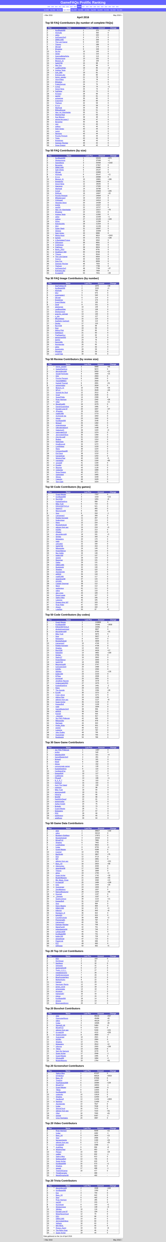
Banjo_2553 (59, 249)
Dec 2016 (119, 10)
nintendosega (61, 425)
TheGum (58, 103)
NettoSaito (60, 442)
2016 (79, 6)
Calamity (59, 479)
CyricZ (57, 87)
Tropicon (59, 1080)
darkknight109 (61, 968)
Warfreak (58, 108)
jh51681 (59, 581)
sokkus (58, 126)
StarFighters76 (60, 286)
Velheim (59, 1223)
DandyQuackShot (62, 407)
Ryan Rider (60, 605)
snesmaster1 (60, 295)
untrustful (59, 544)
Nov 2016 (113, 10)
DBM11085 (59, 40)
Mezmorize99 (61, 511)
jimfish (57, 752)
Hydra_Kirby (60, 725)
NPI (57, 859)
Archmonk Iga (61, 416)
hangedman (60, 456)
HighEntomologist (62, 975)
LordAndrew (60, 845)
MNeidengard (60, 198)
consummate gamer (62, 766)
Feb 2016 (52, 10)
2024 (109, 6)
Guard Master (60, 302)
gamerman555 (60, 337)
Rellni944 (59, 653)
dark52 (57, 96)
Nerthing (59, 1101)
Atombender (59, 344)
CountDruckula (61, 918)
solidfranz (58, 818)
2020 (94, 6)
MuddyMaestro (61, 878)
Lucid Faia (59, 354)
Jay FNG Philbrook (62, 718)
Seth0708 (59, 63)
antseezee (59, 98)
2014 (71, 6)
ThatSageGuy (60, 335)
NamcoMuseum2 (62, 892)
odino (57, 35)
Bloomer (59, 468)
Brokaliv (58, 806)
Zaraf (57, 305)
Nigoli (57, 762)
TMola (58, 1049)
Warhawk (58, 723)
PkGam (58, 1152)
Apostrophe (59, 349)
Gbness (58, 231)
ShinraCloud (60, 1108)
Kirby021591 (60, 224)
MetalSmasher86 (62, 1175)
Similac (58, 537)
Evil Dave (59, 453)
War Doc (58, 65)
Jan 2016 (46, 10)
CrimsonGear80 (62, 451)
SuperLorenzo (61, 899)
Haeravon (59, 186)
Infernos (59, 910)
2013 (67, 6)
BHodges (58, 82)
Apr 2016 (66, 10)
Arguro (58, 607)
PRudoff (58, 778)
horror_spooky (60, 77)
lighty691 (59, 915)
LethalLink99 (60, 932)
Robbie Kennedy (62, 518)
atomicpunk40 (60, 792)
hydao (58, 847)
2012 (64, 6)
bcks (57, 885)
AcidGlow (59, 1147)
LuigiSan (59, 609)
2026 (117, 6)
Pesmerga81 (60, 920)
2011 (60, 6)
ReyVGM (58, 326)
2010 (56, 6)
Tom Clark (59, 482)
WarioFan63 (60, 927)
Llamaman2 (60, 516)
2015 (75, 6)
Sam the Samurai (62, 1051)
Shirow (58, 477)
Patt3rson (58, 247)
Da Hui (57, 51)
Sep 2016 (100, 10)
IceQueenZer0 (60, 37)
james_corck (60, 987)
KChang (58, 94)
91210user (60, 961)
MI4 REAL (60, 1226)
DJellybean (59, 245)
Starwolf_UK (60, 1025)
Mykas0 (59, 423)
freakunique (60, 520)
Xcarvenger (59, 735)
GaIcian (58, 982)
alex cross (59, 593)
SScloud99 (60, 1058)
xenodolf (59, 463)
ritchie (57, 54)
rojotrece (58, 787)
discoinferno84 (61, 371)
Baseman (59, 560)
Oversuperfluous (62, 1018)
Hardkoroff (60, 1099)
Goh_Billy (58, 72)
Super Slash (59, 228)
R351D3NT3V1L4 (62, 506)
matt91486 (60, 413)
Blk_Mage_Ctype (62, 880)
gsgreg (58, 558)
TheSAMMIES (61, 381)
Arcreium (59, 991)
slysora (58, 1001)
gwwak (58, 1116)
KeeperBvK (59, 704)
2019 (91, 6)
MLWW (57, 797)
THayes (58, 44)
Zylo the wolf (60, 437)
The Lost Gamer (61, 42)
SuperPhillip (60, 397)
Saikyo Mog (60, 598)
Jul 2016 (87, 10)
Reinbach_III (60, 913)
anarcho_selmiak (61, 314)
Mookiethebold (61, 525)
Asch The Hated (61, 785)
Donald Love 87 (62, 409)
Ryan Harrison (61, 399)
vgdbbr (58, 1154)
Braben (58, 439)
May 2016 (74, 10)
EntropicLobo (60, 75)
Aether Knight (60, 804)
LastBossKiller (60, 68)
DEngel (58, 47)
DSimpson (59, 242)
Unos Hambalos (62, 1118)
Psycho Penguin (61, 136)
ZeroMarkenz (61, 889)
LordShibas (60, 446)
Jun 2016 (80, 10)
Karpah (58, 714)
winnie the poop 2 (61, 119)
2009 (52, 6)
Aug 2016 (93, 10)
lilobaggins (60, 539)
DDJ (57, 226)
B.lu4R (58, 692)
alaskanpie (59, 307)
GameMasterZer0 (62, 709)
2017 (83, 6)
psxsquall (59, 678)
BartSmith (59, 854)
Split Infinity (59, 170)
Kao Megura (59, 117)
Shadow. (59, 569)
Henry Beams (61, 906)
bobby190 (59, 555)
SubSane (58, 91)
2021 (98, 6)
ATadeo (58, 532)
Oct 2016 (106, 10)
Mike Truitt (60, 504)
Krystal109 (59, 273)
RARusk (58, 193)
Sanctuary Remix (62, 984)
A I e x (57, 105)
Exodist (58, 465)
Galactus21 (60, 430)
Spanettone (59, 163)
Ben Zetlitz (60, 553)
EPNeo (58, 676)
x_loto (57, 316)
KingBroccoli (60, 444)
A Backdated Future (62, 240)
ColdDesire (59, 776)
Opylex (57, 323)
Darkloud (58, 783)
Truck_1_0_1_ (61, 970)
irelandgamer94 (61, 929)
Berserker (59, 122)
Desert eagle (60, 595)
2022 (102, 6)
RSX (56, 813)
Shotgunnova (60, 58)
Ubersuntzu (60, 866)
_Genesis (59, 716)
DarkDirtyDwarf (60, 799)
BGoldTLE (59, 840)
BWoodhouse (60, 110)
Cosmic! (59, 852)
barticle (58, 238)
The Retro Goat (61, 1230)
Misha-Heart (59, 235)
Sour (57, 328)
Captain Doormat (62, 583)
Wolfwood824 (61, 1159)
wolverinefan (60, 385)
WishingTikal (60, 115)
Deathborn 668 (60, 252)
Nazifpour (59, 963)
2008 (49, 6)
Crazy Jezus (60, 695)
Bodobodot (60, 567)
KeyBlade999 (60, 30)
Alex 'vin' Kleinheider (63, 112)
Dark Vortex (59, 129)
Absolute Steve (61, 203)
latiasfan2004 (60, 755)
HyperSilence (61, 551)
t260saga (59, 946)
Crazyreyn (59, 101)
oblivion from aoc (62, 527)
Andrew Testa (60, 70)
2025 (113, 6)
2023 (106, 6)
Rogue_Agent (61, 1228)
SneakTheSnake (62, 374)
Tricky (57, 138)
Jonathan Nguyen (62, 681)
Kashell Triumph (62, 383)
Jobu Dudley (60, 732)
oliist (57, 831)
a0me (58, 873)
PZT (57, 943)
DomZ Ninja (59, 89)
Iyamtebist (59, 460)
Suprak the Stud (62, 392)
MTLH (58, 390)
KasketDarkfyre (61, 369)
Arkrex (58, 418)
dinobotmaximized (62, 629)
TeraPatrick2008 (62, 1083)
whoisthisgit (60, 939)
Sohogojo (59, 966)
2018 (87, 6)
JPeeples (59, 411)
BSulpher (58, 49)
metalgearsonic (61, 973)
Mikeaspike (60, 548)
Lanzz (57, 131)
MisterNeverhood (62, 1214)
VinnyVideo (59, 79)
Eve (57, 1193)
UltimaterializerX (62, 428)
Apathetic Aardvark (62, 321)
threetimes (59, 140)
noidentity (59, 1094)
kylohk (57, 205)
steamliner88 (60, 579)
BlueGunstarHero (62, 977)
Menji (58, 586)
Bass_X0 (59, 864)
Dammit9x (59, 342)
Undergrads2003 (61, 683)
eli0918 (58, 574)
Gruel (58, 395)
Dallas (58, 562)
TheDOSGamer (62, 1171)
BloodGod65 (60, 404)
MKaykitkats (59, 319)
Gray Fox (58, 261)
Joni (56, 124)
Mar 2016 (59, 10)
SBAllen (58, 671)
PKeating (58, 351)
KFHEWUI (60, 1076)
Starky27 (59, 508)
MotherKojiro (60, 980)
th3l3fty (58, 530)
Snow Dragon (60, 145)
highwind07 (60, 994)
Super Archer (60, 702)
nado (57, 541)
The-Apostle (60, 690)
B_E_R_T (58, 780)
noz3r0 (57, 207)
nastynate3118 (61, 432)
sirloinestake (60, 989)
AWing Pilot (59, 330)
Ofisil (57, 402)
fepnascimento (61, 1140)
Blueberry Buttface (63, 835)
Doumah (59, 894)
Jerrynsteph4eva (62, 435)
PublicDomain (60, 84)
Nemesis (58, 133)
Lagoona (59, 600)
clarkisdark (60, 474)
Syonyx (58, 259)
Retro (58, 449)
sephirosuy (60, 588)
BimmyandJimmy (62, 1003)
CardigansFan (60, 771)
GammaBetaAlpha (62, 56)
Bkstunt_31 (59, 61)
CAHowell (59, 200)
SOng (57, 221)
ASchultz (58, 33)
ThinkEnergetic (61, 1173)
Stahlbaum (59, 333)
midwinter (59, 470)
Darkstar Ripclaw (61, 143)
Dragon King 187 (62, 602)
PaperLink (59, 941)
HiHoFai (58, 794)
